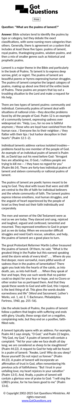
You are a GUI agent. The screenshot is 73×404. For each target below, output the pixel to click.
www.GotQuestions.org (36, 400)
